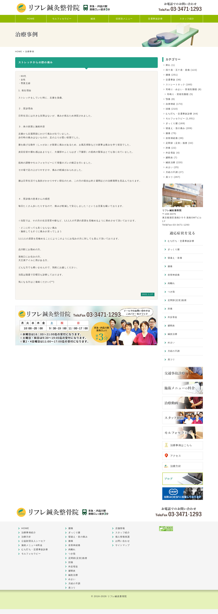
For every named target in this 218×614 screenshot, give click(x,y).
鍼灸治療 (170, 162)
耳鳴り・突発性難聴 (178, 94)
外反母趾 (170, 152)
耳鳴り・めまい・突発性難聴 (181, 89)
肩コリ (169, 177)
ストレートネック (175, 84)
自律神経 (170, 104)
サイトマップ (122, 545)
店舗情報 (120, 528)
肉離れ (171, 283)
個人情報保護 (122, 537)
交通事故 (170, 79)
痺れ (168, 65)
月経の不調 (172, 172)
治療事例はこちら (181, 445)
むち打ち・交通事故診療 (179, 113)
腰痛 (168, 75)
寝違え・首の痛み (175, 128)
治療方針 (175, 466)
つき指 (171, 291)
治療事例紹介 (28, 532)
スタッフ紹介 (122, 532)
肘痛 (168, 148)
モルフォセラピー (175, 118)
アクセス (175, 455)
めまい (169, 167)
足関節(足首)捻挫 (177, 300)
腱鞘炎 (169, 157)
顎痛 (168, 99)
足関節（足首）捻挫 (176, 143)
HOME (18, 51)
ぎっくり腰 (172, 123)
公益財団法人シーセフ (33, 541)
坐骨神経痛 (172, 138)
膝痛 (168, 133)
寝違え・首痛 (175, 258)
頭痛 (168, 109)
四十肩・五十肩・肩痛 (178, 70)
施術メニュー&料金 (32, 545)
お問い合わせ (122, 541)
